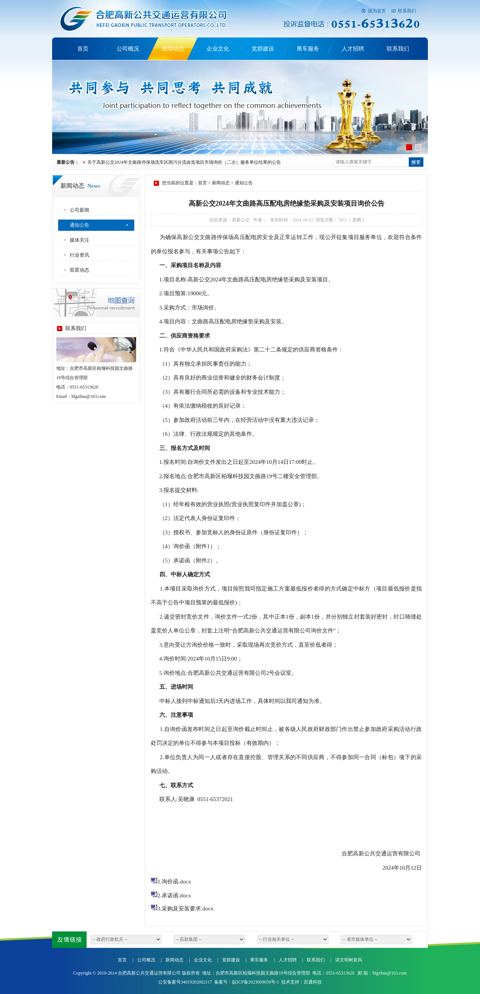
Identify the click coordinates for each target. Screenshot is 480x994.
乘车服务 (308, 49)
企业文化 (218, 49)
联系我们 (407, 10)
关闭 (356, 220)
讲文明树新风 (348, 960)
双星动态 (79, 270)
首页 (82, 49)
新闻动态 (173, 49)
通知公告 (79, 225)
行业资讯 (79, 255)
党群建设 (263, 49)
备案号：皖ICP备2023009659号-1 (246, 982)
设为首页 (377, 10)
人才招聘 (353, 49)
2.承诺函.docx (171, 895)
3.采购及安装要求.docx (182, 909)
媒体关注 (79, 240)
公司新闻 (79, 210)
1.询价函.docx (171, 882)
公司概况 (128, 49)
